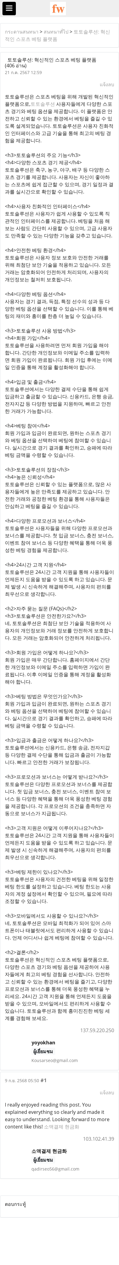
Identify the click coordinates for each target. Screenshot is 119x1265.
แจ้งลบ (107, 84)
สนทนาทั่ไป (56, 31)
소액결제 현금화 (61, 1126)
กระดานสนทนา (21, 31)
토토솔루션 (43, 104)
